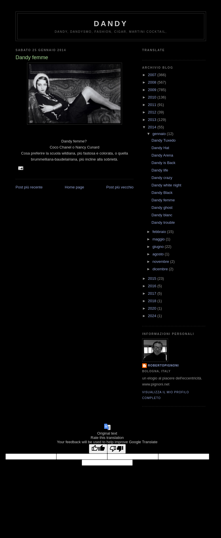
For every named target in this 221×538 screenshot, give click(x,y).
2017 (152, 293)
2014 (152, 127)
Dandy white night (166, 185)
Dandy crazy (161, 178)
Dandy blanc (161, 215)
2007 (152, 75)
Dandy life (159, 170)
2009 (152, 90)
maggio (159, 239)
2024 (152, 316)
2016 (152, 286)
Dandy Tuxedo (163, 140)
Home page (74, 187)
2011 (152, 105)
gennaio (160, 134)
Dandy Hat (160, 148)
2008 (152, 82)
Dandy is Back (163, 163)
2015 (152, 278)
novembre (161, 261)
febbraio (160, 232)
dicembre (161, 269)
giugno (159, 246)
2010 (152, 97)
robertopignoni (163, 365)
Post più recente (29, 187)
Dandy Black (161, 192)
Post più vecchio (120, 187)
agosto (159, 254)
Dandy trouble (163, 222)
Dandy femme (163, 200)
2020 (152, 308)
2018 (152, 301)
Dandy (111, 23)
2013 (152, 119)
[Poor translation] (116, 449)
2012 (152, 112)
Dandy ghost (161, 207)
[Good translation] (98, 449)
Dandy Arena (162, 155)
